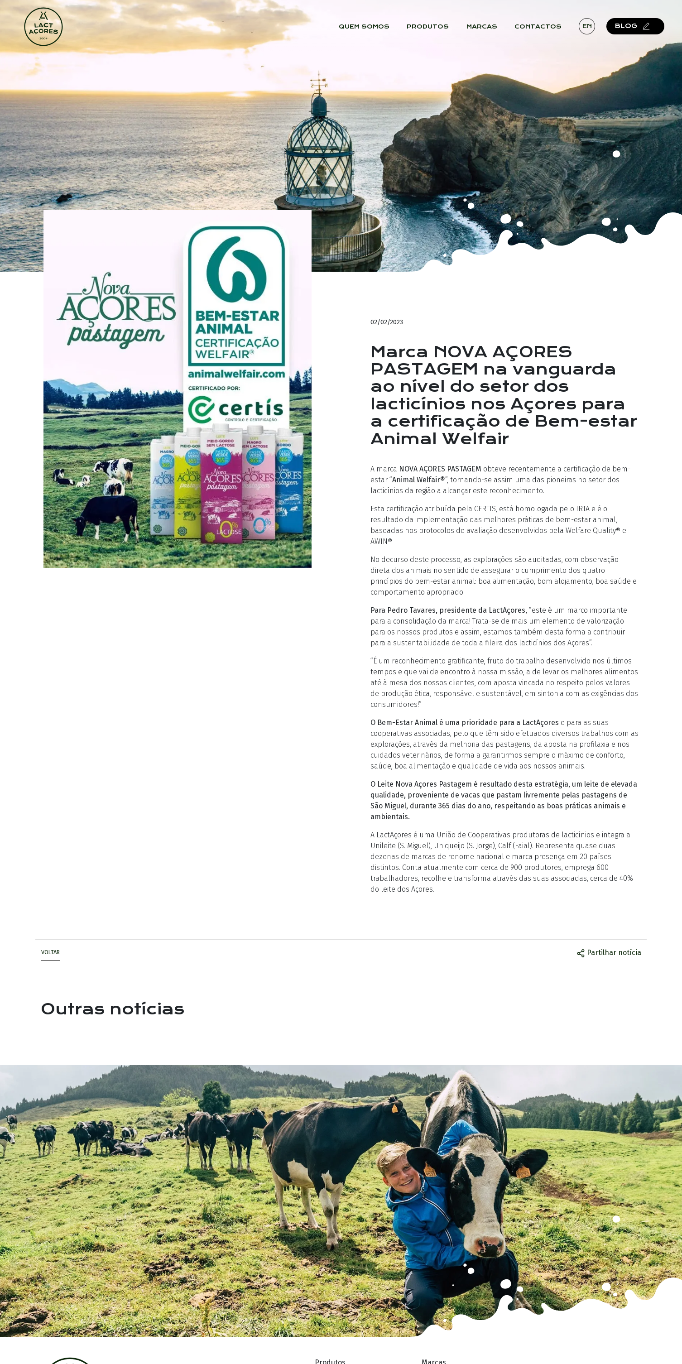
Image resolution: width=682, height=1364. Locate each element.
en (593, 31)
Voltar (50, 952)
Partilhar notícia (608, 952)
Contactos (544, 32)
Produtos (434, 32)
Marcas (488, 32)
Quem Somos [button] (371, 32)
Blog (641, 31)
